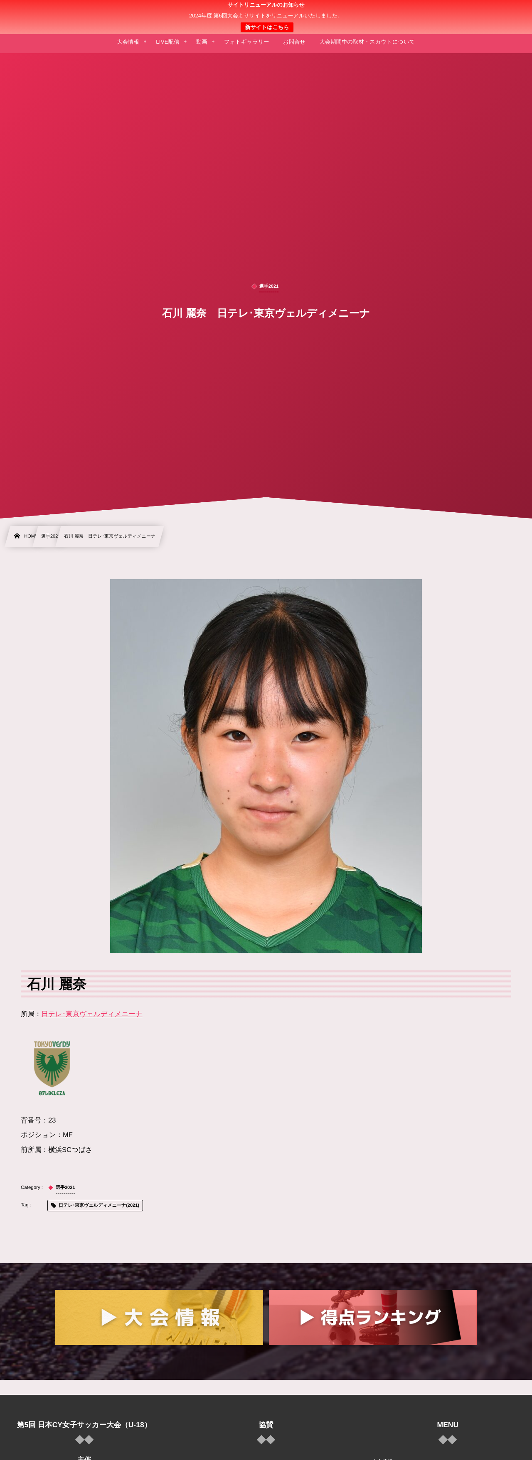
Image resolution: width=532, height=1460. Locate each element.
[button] (510, 11)
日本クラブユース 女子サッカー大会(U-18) (266, 17)
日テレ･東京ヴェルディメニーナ (92, 1014)
